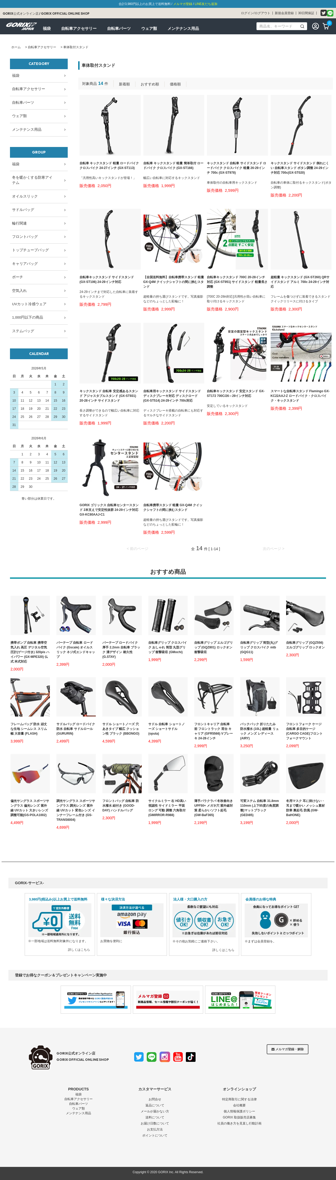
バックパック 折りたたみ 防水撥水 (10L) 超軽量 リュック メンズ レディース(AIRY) (259, 731)
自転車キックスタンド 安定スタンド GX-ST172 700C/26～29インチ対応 (236, 393)
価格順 (175, 84)
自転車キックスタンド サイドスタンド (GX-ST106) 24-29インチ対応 (107, 279)
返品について (154, 1105)
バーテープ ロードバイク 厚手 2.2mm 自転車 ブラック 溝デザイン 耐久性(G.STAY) (121, 650)
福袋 (78, 1094)
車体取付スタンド (75, 47)
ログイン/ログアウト (255, 13)
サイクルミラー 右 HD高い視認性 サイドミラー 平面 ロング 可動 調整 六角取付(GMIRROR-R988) (167, 808)
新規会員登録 (284, 13)
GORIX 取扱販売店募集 (239, 1117)
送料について (154, 1117)
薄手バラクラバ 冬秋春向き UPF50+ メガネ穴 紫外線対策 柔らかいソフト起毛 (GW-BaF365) (213, 808)
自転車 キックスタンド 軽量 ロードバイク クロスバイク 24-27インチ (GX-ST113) (109, 165)
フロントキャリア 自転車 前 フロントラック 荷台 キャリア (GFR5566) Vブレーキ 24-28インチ (213, 731)
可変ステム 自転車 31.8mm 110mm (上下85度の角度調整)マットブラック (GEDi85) (259, 808)
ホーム (16, 47)
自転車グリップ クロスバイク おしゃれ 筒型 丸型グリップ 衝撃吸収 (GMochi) (167, 647)
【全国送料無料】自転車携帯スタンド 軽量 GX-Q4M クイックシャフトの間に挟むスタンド (173, 281)
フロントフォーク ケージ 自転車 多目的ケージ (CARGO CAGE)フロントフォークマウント (304, 731)
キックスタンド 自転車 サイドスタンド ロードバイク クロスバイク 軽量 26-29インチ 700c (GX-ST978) (236, 167)
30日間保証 (306, 13)
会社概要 (239, 1105)
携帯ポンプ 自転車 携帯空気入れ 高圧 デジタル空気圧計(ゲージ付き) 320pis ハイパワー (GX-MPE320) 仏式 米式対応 (29, 652)
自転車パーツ (78, 1104)
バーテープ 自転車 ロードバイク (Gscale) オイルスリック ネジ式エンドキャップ (75, 650)
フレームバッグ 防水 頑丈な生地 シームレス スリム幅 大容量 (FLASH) (28, 728)
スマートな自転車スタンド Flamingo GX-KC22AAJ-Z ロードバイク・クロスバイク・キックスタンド (300, 395)
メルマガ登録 (182, 4)
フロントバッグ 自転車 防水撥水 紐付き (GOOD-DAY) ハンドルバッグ (120, 805)
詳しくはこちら (79, 950)
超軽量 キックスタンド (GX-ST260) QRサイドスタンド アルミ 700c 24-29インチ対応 (300, 281)
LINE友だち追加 (206, 4)
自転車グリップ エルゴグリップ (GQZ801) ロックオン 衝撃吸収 (213, 647)
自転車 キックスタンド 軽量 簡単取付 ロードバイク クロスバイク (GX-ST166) (173, 165)
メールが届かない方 (155, 1111)
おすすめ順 (150, 84)
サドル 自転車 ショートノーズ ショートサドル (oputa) (166, 728)
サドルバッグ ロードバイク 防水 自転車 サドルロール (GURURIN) (75, 728)
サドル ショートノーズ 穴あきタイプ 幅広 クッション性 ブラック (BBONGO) (120, 728)
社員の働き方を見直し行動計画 (239, 1123)
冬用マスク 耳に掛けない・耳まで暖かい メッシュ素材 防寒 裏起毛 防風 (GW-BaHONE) (305, 808)
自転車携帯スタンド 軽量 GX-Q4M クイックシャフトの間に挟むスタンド (172, 507)
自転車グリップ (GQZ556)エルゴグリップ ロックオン (305, 645)
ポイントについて (154, 1135)
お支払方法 (155, 1129)
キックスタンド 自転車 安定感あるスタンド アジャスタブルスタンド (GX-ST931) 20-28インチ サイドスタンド (109, 395)
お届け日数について (155, 1123)
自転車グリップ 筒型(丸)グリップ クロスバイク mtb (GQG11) (259, 647)
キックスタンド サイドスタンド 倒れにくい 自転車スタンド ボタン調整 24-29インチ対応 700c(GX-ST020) (300, 167)
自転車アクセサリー (42, 47)
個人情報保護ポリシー (239, 1111)
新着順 (124, 84)
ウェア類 (78, 1108)
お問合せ (155, 1099)
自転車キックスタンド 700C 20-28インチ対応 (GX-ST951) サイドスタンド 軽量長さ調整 (237, 281)
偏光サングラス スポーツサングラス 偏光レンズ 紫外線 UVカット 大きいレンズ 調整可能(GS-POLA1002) (29, 808)
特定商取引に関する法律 (239, 1099)
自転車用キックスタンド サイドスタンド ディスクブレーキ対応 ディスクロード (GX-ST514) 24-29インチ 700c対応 (172, 395)
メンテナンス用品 (78, 1113)
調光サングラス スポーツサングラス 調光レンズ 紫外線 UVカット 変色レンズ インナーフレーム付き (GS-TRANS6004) (75, 810)
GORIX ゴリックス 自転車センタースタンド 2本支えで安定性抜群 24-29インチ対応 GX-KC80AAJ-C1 (109, 509)
